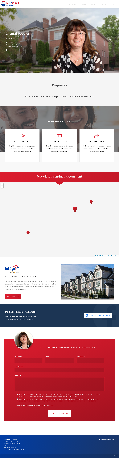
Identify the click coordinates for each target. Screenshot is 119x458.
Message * (18, 376)
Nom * (48, 356)
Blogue (83, 4)
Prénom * (18, 356)
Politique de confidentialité (26, 405)
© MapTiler (101, 255)
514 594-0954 (12, 42)
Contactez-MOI (59, 413)
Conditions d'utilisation (45, 405)
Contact (103, 4)
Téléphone (19, 366)
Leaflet (96, 255)
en (113, 4)
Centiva (114, 455)
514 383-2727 (12, 44)
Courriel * (81, 356)
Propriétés (72, 4)
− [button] (2, 187)
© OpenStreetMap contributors (111, 255)
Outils (93, 4)
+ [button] (2, 184)
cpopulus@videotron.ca (14, 46)
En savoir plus (13, 296)
